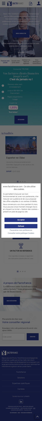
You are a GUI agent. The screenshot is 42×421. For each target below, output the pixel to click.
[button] (21, 220)
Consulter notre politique (21, 233)
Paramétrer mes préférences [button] (21, 230)
